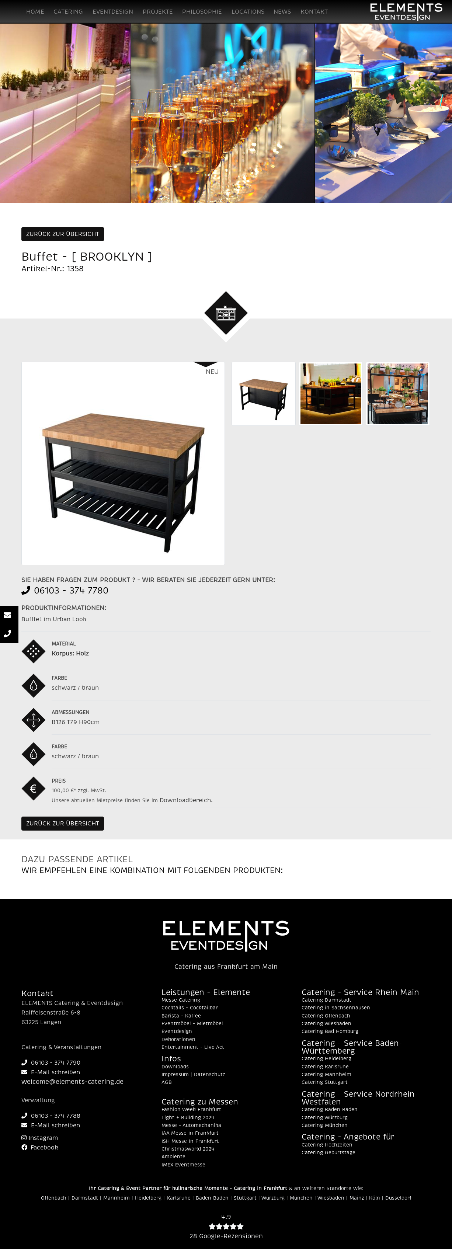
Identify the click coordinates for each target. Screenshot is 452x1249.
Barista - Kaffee (181, 1016)
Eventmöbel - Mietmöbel (192, 1023)
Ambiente (173, 1157)
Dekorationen (178, 1039)
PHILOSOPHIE (202, 12)
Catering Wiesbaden (326, 1023)
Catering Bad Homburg (330, 1031)
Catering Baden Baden (330, 1109)
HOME (35, 12)
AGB (166, 1082)
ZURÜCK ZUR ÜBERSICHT (62, 234)
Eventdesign (176, 1031)
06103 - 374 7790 (50, 1063)
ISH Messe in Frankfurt (190, 1141)
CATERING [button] (68, 12)
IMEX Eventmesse (183, 1165)
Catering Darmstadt (326, 1000)
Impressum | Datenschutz (193, 1074)
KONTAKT (314, 12)
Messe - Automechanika (191, 1125)
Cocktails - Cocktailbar (189, 1008)
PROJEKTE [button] (158, 12)
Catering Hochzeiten (327, 1145)
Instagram (39, 1138)
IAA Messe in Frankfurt (190, 1133)
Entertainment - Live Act (192, 1047)
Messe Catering (180, 1000)
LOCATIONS (248, 12)
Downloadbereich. (186, 800)
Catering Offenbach (326, 1016)
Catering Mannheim (326, 1074)
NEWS (282, 12)
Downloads (175, 1067)
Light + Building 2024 (187, 1117)
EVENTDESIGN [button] (113, 12)
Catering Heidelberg (326, 1058)
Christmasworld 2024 (187, 1149)
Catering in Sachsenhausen (336, 1008)
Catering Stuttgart (325, 1082)
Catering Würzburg (325, 1117)
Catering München (325, 1125)
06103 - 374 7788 (50, 1116)
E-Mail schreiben (50, 1072)
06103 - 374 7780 (64, 590)
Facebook (39, 1148)
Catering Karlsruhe (325, 1067)
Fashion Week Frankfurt (191, 1109)
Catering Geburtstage (328, 1152)
